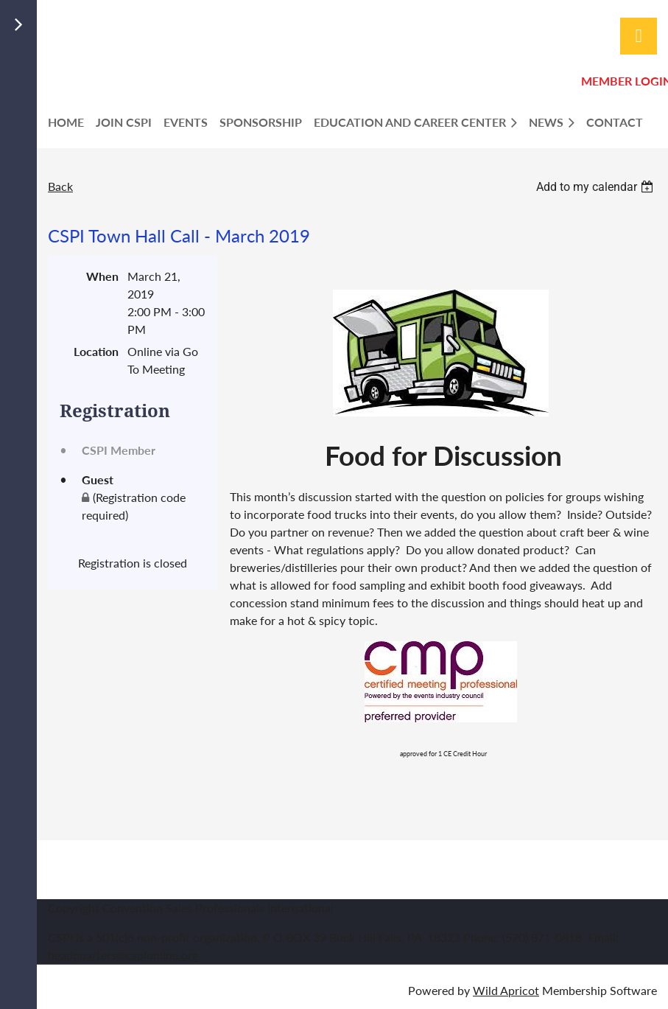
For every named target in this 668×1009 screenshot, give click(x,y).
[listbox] (596, 187)
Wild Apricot (506, 990)
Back (60, 186)
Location (96, 351)
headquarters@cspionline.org (123, 955)
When (102, 276)
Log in (638, 36)
